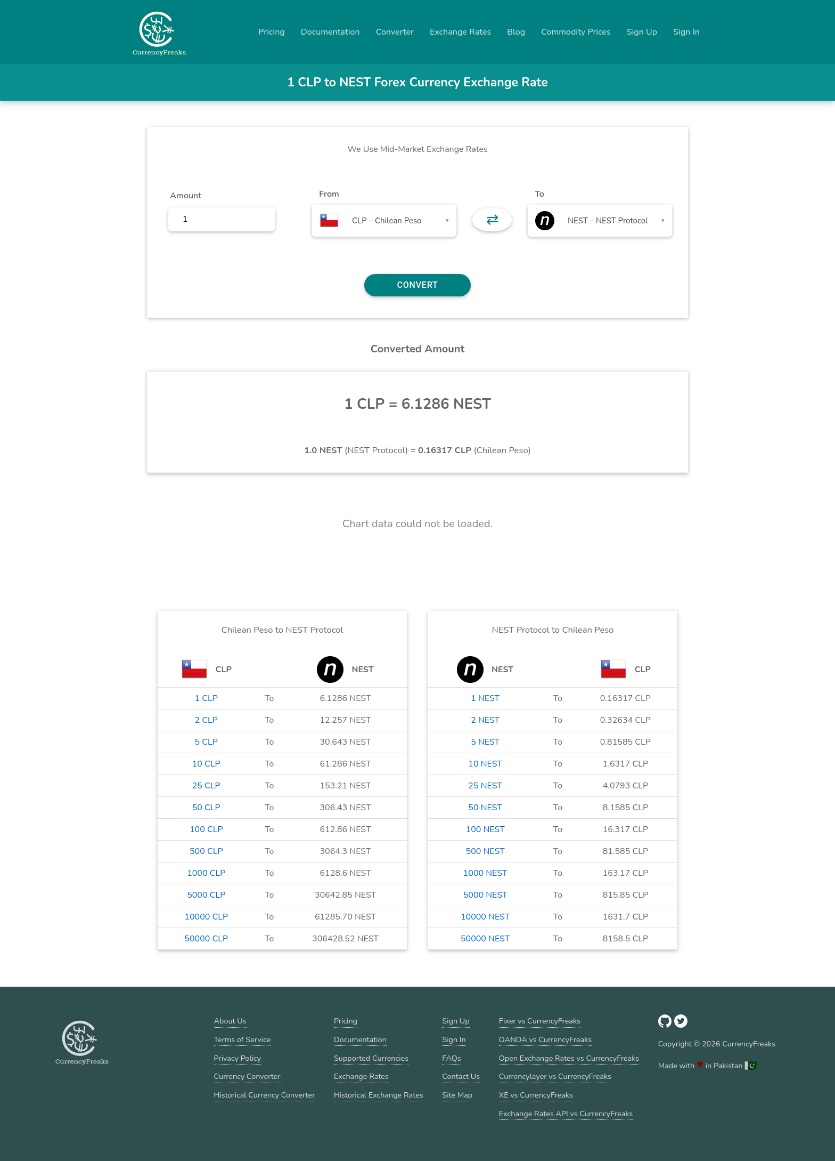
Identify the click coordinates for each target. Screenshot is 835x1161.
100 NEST (485, 829)
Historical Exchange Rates (378, 1095)
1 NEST (485, 698)
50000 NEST (485, 939)
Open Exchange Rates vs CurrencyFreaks (569, 1058)
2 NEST (485, 720)
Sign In (686, 32)
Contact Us (461, 1076)
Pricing (271, 32)
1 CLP (206, 698)
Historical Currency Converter (264, 1095)
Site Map (457, 1095)
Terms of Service (242, 1039)
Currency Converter (247, 1076)
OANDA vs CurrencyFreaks (545, 1039)
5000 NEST (485, 895)
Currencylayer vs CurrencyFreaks (555, 1076)
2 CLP (206, 720)
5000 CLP (206, 895)
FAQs (451, 1058)
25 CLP (206, 786)
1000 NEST (485, 873)
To (539, 194)
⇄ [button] (492, 219)
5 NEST (485, 742)
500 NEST (485, 851)
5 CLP (206, 742)
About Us (230, 1020)
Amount (185, 195)
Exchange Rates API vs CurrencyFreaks (566, 1113)
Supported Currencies (371, 1058)
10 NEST (485, 764)
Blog (516, 32)
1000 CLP (206, 873)
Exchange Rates (460, 32)
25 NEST (485, 786)
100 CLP (206, 829)
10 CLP (206, 764)
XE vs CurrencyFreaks (536, 1095)
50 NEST (485, 807)
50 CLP (206, 807)
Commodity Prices (575, 32)
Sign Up (642, 32)
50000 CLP (206, 939)
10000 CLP (206, 917)
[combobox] (384, 221)
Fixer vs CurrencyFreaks (539, 1020)
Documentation (330, 32)
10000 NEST (485, 917)
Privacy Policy (237, 1058)
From (329, 194)
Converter (395, 32)
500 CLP (206, 851)
